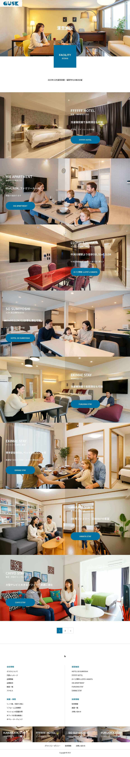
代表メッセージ (12, 676)
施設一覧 (10, 688)
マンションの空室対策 (15, 712)
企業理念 (10, 684)
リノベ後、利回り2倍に (15, 705)
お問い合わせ (76, 712)
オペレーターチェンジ (15, 720)
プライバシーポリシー (52, 746)
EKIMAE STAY (77, 691)
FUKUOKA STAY (77, 688)
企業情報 (10, 680)
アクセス (10, 691)
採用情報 (75, 700)
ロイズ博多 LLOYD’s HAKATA (82, 680)
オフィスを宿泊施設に (15, 716)
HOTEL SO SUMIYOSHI (80, 672)
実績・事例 (11, 700)
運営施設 (75, 667)
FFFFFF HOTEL (77, 676)
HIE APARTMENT (78, 684)
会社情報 (10, 667)
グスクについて (12, 672)
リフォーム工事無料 (14, 708)
